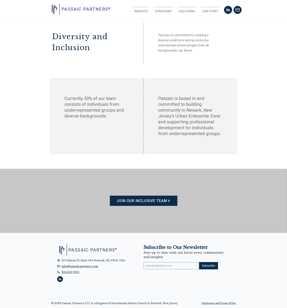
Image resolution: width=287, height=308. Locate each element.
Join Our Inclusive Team (143, 201)
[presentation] (171, 279)
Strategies (163, 11)
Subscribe (208, 265)
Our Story (210, 11)
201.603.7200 (70, 272)
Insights (141, 11)
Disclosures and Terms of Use (219, 303)
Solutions (187, 11)
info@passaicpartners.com (79, 266)
